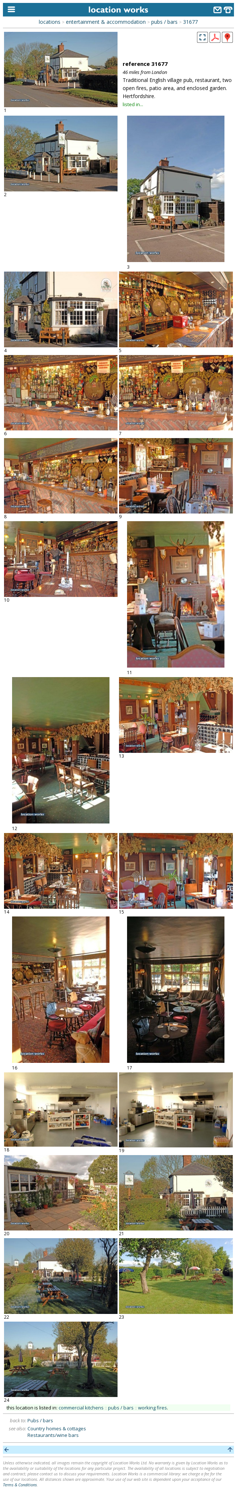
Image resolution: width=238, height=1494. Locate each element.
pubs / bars (164, 21)
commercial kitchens (81, 1407)
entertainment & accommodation (106, 21)
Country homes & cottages (56, 1428)
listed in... (133, 104)
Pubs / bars (40, 1420)
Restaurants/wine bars (53, 1435)
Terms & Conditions (20, 1484)
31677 (190, 21)
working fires (152, 1407)
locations (49, 21)
